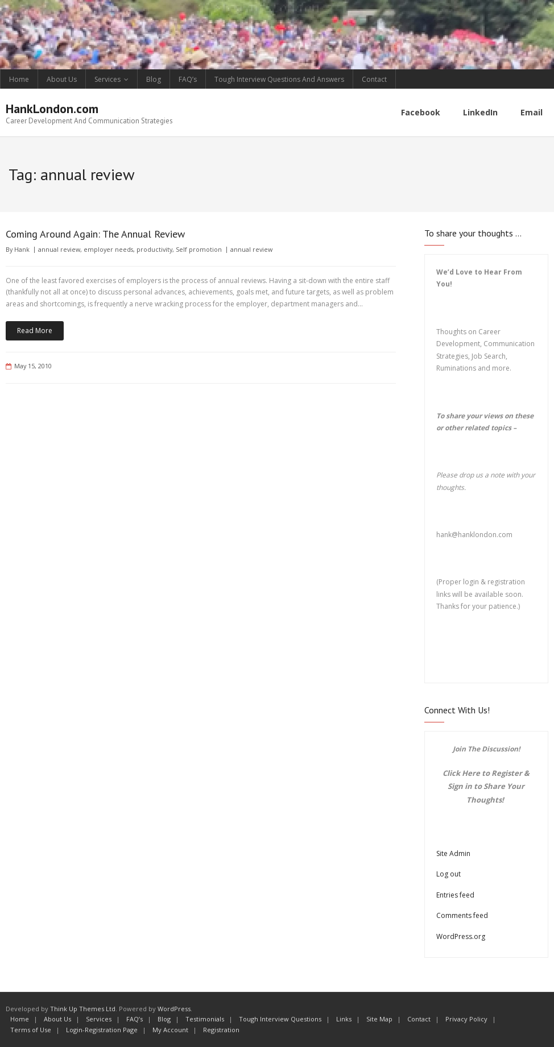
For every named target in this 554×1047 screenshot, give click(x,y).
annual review (59, 249)
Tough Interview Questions (280, 1019)
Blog (153, 79)
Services (107, 79)
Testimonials (204, 1019)
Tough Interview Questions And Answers (279, 79)
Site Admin (453, 853)
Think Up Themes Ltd (82, 1008)
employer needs (108, 249)
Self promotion (199, 249)
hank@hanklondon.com (474, 534)
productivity (154, 249)
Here (471, 773)
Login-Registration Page (102, 1029)
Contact (374, 79)
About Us (62, 79)
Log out (448, 874)
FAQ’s (188, 79)
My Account (170, 1029)
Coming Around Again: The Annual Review (95, 233)
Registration (221, 1029)
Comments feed (462, 915)
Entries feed (455, 895)
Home (19, 79)
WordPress (174, 1008)
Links (344, 1019)
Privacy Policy (466, 1019)
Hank (22, 249)
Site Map (379, 1019)
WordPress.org (460, 936)
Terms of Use (30, 1029)
